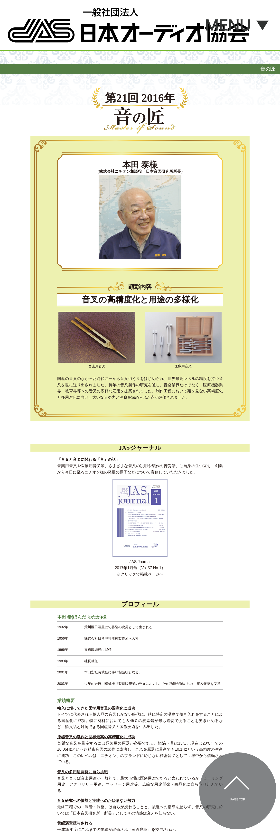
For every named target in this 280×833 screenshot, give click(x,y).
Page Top (237, 799)
